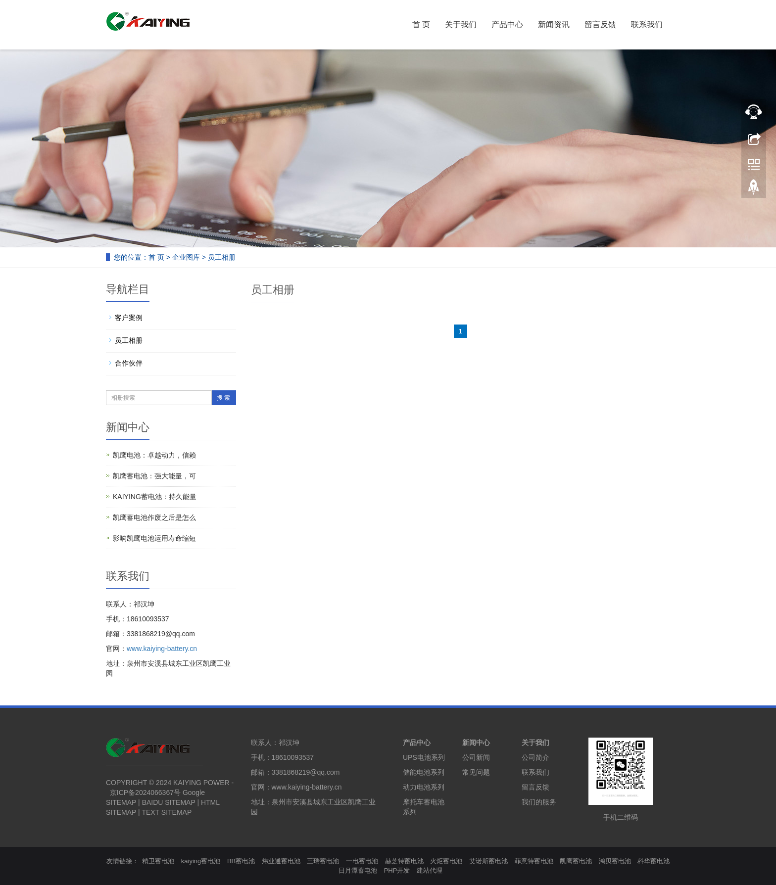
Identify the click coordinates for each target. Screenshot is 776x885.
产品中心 (507, 24)
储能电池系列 (423, 772)
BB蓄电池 (241, 861)
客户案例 (129, 318)
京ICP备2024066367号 (145, 792)
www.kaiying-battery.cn (162, 648)
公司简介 (535, 757)
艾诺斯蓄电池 (488, 861)
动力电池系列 (423, 787)
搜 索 (223, 397)
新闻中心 (476, 742)
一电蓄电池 (362, 861)
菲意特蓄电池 (534, 861)
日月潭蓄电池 (358, 870)
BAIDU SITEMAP (168, 802)
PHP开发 (397, 870)
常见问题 (476, 772)
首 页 (421, 24)
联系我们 (647, 24)
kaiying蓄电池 (200, 861)
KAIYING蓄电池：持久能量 (154, 497)
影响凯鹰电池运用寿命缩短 (154, 538)
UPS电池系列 (424, 757)
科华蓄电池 (653, 861)
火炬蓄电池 (446, 861)
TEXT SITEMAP (167, 812)
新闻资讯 (554, 24)
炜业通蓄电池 (281, 861)
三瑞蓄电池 (323, 861)
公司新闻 (476, 757)
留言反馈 (600, 24)
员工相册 (222, 257)
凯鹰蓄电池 (576, 861)
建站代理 (429, 870)
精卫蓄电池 (158, 861)
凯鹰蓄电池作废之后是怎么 (154, 517)
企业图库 (186, 257)
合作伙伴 (129, 363)
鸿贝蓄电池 (615, 861)
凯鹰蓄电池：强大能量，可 (154, 476)
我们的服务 (539, 802)
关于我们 (461, 24)
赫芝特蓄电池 (404, 861)
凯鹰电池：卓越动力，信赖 (154, 455)
